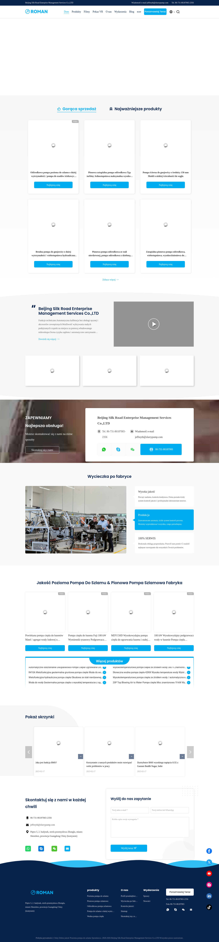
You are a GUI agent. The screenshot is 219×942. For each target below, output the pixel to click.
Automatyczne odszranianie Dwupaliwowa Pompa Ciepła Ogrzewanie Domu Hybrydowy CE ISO (66, 670)
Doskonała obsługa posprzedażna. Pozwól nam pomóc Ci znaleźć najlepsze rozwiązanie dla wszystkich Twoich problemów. (164, 546)
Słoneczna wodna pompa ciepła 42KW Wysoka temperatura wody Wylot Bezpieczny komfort (150, 675)
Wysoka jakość (146, 491)
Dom (66, 11)
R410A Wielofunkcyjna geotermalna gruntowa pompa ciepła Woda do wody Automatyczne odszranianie (66, 675)
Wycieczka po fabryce (129, 901)
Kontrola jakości (127, 906)
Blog (131, 11)
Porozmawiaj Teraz (155, 11)
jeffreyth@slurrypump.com (42, 825)
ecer (139, 11)
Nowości (146, 901)
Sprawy (146, 896)
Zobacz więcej (110, 279)
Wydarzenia (120, 11)
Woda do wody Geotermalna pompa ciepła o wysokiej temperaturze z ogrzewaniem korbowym (66, 685)
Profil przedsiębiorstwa (129, 896)
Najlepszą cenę (53, 185)
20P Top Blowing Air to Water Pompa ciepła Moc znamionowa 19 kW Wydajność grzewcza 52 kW (150, 685)
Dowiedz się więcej (48, 339)
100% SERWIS (147, 538)
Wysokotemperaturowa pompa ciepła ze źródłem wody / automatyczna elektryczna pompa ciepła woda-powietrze (150, 680)
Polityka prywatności (44, 938)
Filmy (87, 11)
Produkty (76, 11)
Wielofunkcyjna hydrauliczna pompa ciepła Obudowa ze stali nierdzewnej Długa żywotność (66, 680)
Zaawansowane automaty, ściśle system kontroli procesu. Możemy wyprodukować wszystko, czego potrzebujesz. (160, 522)
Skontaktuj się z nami (42, 450)
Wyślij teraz (129, 848)
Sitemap (124, 911)
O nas (109, 11)
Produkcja (144, 514)
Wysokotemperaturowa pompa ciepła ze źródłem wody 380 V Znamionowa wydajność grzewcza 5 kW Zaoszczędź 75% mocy (150, 670)
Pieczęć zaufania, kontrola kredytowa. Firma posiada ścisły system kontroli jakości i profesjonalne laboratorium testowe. (162, 499)
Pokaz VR (98, 11)
